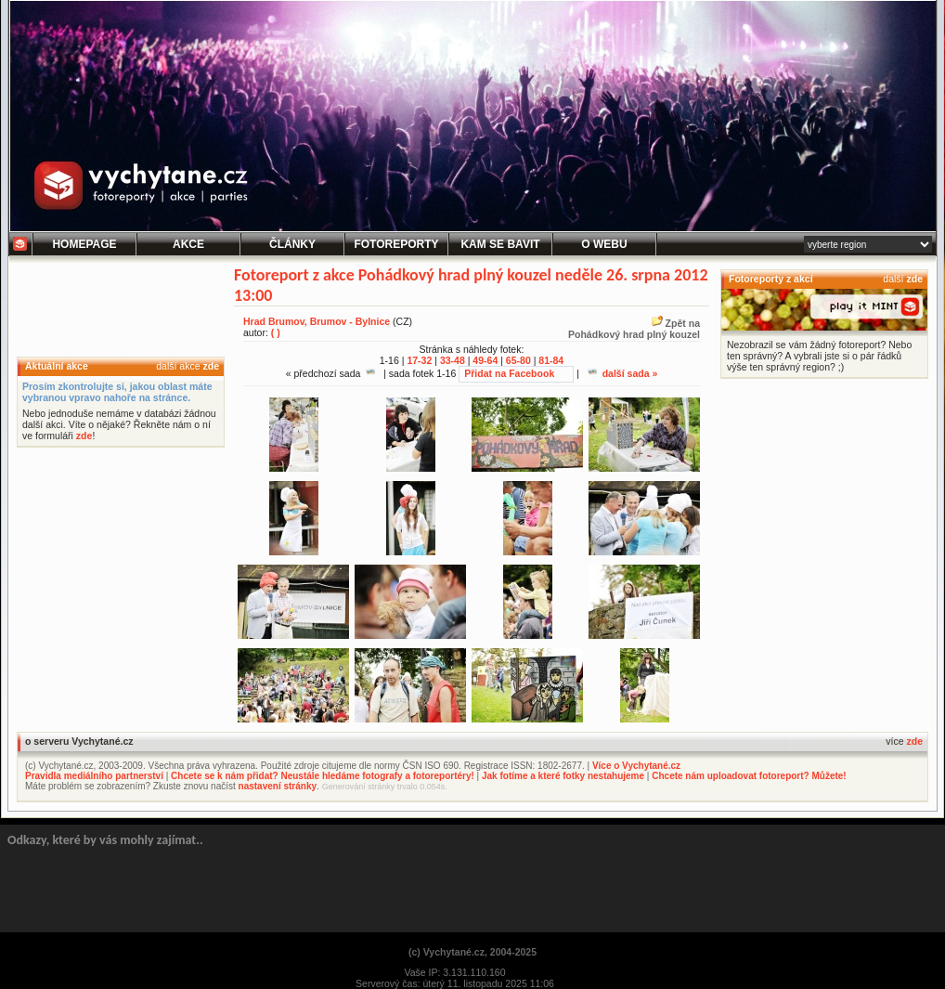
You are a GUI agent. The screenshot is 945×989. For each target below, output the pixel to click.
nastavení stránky (278, 786)
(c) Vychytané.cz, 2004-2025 (472, 951)
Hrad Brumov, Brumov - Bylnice (316, 321)
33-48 (452, 360)
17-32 (419, 360)
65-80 (518, 360)
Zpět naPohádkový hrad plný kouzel (634, 329)
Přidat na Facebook (509, 373)
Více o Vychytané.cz (636, 766)
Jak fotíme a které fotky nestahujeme (563, 776)
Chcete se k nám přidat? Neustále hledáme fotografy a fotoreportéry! (322, 776)
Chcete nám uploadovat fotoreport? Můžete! (749, 776)
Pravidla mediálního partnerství (94, 776)
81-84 (550, 360)
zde (210, 365)
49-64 (485, 360)
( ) (275, 332)
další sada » (623, 373)
